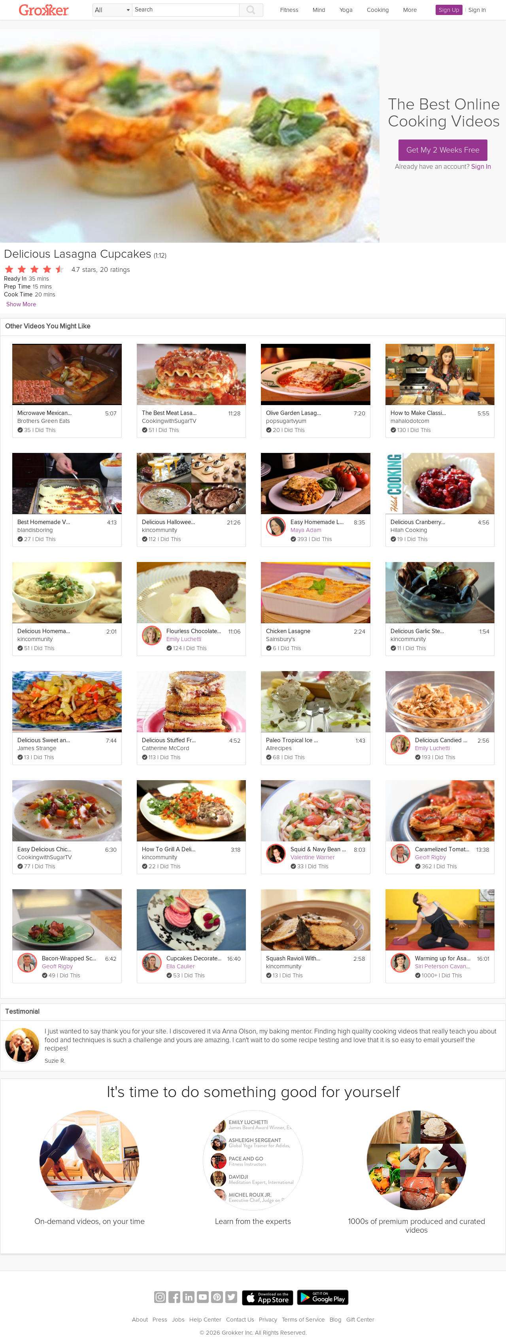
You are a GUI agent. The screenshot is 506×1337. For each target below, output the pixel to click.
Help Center (205, 1319)
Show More (21, 304)
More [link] (410, 9)
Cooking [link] (378, 9)
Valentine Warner (313, 857)
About (140, 1319)
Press (160, 1319)
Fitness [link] (289, 9)
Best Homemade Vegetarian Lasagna (45, 522)
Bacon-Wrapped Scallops (69, 959)
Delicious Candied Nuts (442, 740)
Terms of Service (303, 1319)
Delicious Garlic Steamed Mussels (418, 631)
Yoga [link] (346, 9)
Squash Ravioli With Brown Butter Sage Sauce (293, 959)
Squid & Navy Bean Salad (318, 849)
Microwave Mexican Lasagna (45, 413)
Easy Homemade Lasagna (318, 522)
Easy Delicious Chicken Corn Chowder (45, 849)
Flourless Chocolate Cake (194, 631)
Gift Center (360, 1319)
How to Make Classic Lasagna (418, 413)
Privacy (268, 1319)
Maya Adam (306, 530)
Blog (336, 1319)
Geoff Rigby (430, 857)
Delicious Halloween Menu (169, 522)
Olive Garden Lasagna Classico (293, 413)
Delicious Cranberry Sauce (418, 522)
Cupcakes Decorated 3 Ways (194, 959)
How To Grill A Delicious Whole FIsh (169, 849)
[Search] (186, 10)
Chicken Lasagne (288, 631)
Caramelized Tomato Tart (442, 849)
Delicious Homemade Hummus (45, 631)
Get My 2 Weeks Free (443, 150)
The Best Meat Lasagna (169, 413)
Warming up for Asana (442, 959)
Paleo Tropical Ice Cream (293, 740)
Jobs (178, 1319)
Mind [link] (319, 9)
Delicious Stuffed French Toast (169, 740)
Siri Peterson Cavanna (443, 966)
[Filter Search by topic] (112, 10)
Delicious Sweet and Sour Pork (45, 740)
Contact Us (240, 1319)
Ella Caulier (180, 966)
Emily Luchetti (183, 639)
